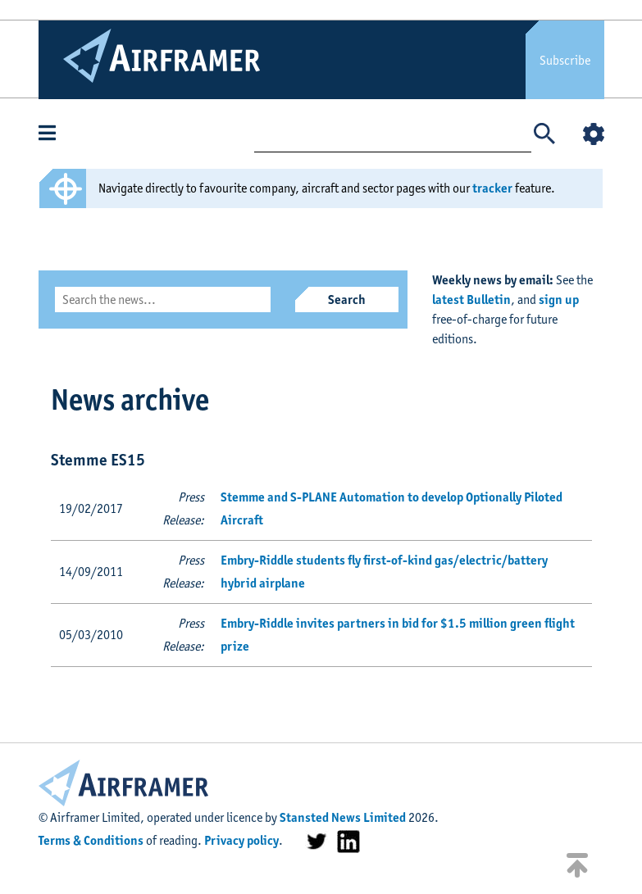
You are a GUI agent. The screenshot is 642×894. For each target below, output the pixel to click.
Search (347, 299)
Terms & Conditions (91, 840)
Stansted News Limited (343, 817)
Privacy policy (241, 840)
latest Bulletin (471, 299)
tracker (492, 188)
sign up (559, 299)
